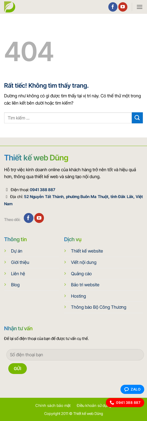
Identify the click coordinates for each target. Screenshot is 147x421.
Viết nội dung (83, 262)
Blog (15, 284)
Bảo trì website (85, 284)
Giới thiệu (20, 262)
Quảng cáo (81, 273)
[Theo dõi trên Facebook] (112, 7)
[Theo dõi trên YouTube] (122, 7)
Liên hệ (18, 273)
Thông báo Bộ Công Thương (98, 307)
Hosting (78, 296)
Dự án (16, 251)
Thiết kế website (87, 251)
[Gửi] (137, 117)
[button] (139, 7)
